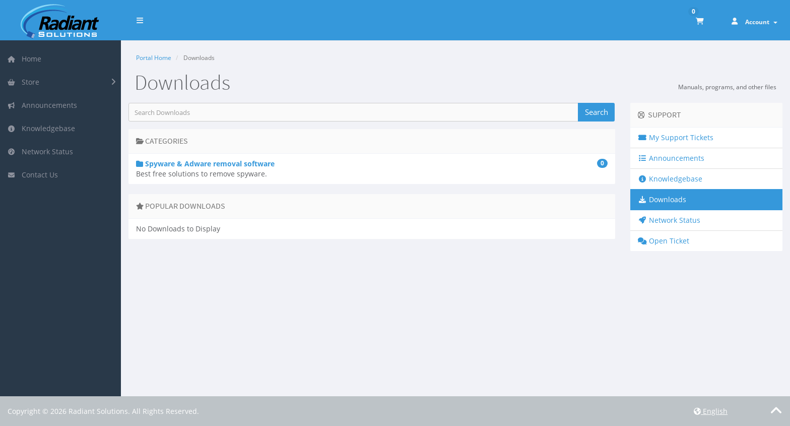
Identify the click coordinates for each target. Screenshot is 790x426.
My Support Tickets (675, 137)
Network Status (40, 151)
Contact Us (32, 174)
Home (24, 59)
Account (761, 22)
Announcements (42, 105)
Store (23, 82)
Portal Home (153, 57)
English (711, 411)
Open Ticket (663, 241)
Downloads (662, 199)
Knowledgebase (41, 128)
